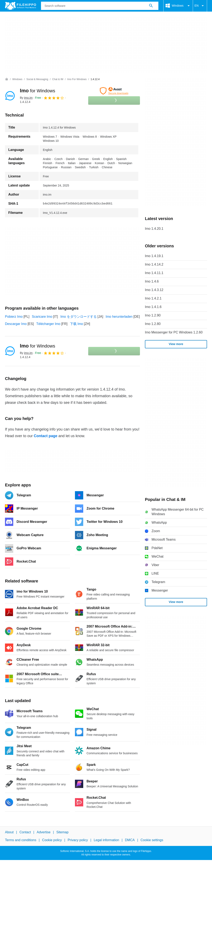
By (26, 97)
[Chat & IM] (57, 79)
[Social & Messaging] (37, 79)
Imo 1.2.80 (153, 324)
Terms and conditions (20, 840)
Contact (25, 832)
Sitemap (62, 832)
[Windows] (17, 79)
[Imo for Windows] (77, 79)
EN (200, 5)
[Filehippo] (20, 6)
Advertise (44, 832)
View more (176, 344)
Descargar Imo (16, 324)
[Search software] (151, 6)
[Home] (6, 79)
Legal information (106, 840)
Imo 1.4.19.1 (154, 256)
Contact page (45, 436)
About (9, 832)
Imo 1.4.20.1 (154, 228)
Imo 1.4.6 (152, 281)
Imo (37, 90)
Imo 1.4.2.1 (153, 298)
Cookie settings (152, 840)
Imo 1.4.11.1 (154, 273)
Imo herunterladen (119, 316)
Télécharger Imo (48, 324)
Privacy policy (78, 840)
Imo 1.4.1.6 (153, 307)
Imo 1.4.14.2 (154, 264)
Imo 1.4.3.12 (154, 290)
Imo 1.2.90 (153, 315)
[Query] (99, 6)
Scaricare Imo (42, 316)
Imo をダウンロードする (78, 316)
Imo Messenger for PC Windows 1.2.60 (173, 332)
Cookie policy (52, 840)
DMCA (130, 840)
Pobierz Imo (14, 316)
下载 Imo (76, 324)
